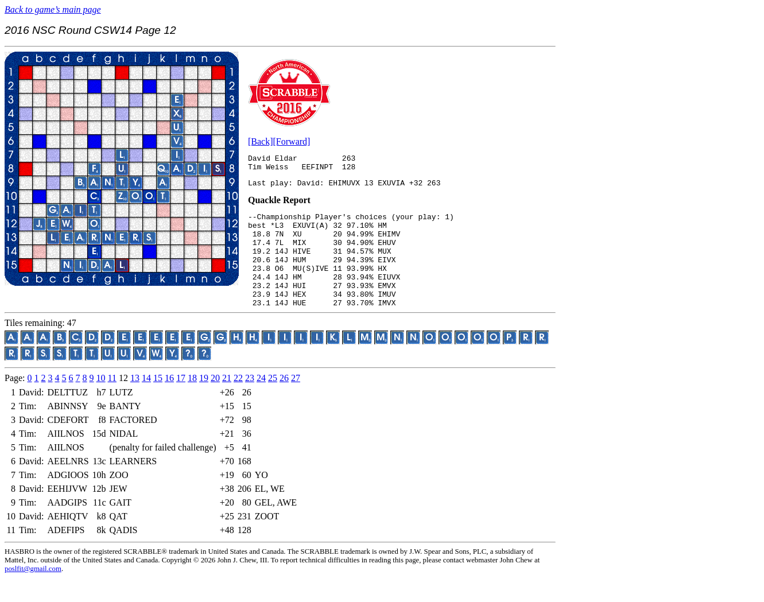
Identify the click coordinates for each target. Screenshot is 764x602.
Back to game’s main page (53, 9)
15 (157, 402)
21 (226, 402)
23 (249, 402)
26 (284, 402)
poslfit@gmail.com (33, 593)
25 (272, 402)
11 (112, 402)
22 (238, 402)
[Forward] (292, 141)
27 (295, 402)
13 (134, 402)
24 (261, 402)
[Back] (260, 141)
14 (146, 402)
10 (101, 402)
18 (192, 402)
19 (203, 402)
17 (180, 402)
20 (215, 402)
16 (169, 402)
